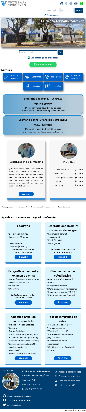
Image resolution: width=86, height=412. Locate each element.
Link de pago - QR (65, 385)
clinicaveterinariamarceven (17, 400)
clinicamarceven (12, 404)
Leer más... (26, 194)
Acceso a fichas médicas (68, 371)
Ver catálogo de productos (43, 57)
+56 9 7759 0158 (32, 389)
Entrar (79, 10)
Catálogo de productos (67, 380)
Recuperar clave (51, 15)
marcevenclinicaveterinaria (17, 396)
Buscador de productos (67, 376)
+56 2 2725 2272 (31, 384)
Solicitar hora (43, 64)
